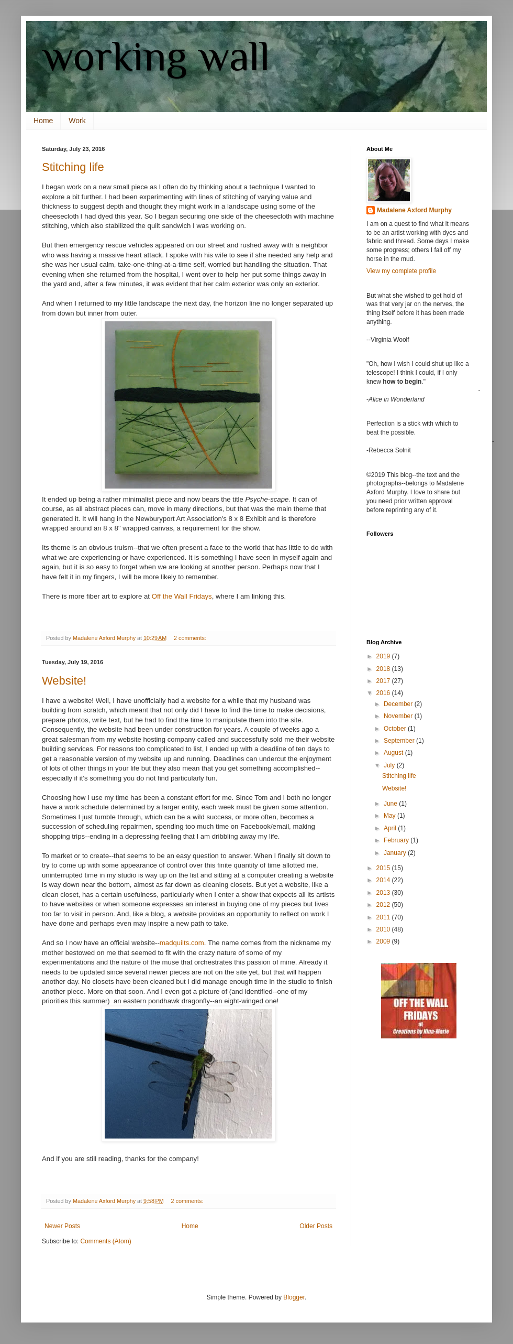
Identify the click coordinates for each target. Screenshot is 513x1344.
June (391, 803)
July (390, 765)
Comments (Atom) (105, 1241)
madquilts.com (182, 943)
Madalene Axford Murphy (414, 210)
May (390, 815)
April (391, 828)
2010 (384, 929)
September (400, 740)
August (394, 752)
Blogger (294, 1297)
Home (43, 120)
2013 (384, 892)
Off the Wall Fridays (182, 596)
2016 (384, 693)
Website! (64, 680)
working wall (156, 56)
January (396, 853)
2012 (384, 904)
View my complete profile (401, 271)
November (399, 716)
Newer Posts (62, 1226)
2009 (384, 941)
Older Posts (315, 1226)
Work (77, 120)
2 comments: (191, 638)
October (396, 728)
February (397, 840)
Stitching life (73, 167)
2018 (384, 669)
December (399, 704)
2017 (384, 681)
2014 (384, 880)
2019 (384, 656)
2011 (384, 917)
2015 (384, 868)
